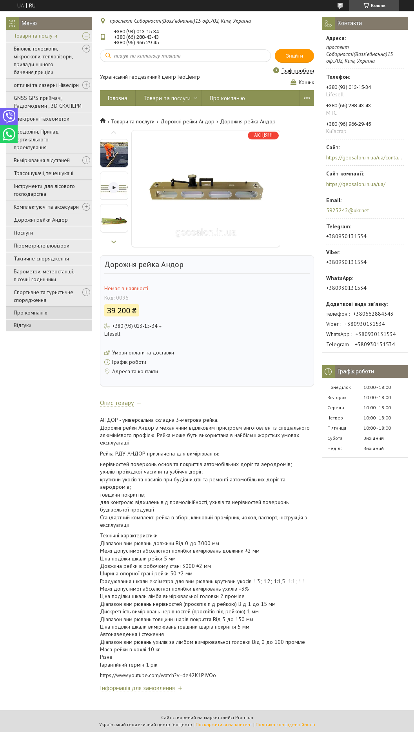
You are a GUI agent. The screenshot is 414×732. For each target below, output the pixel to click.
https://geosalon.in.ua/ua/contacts (364, 157)
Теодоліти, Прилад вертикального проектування (36, 139)
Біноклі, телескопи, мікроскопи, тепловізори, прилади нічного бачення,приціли (43, 60)
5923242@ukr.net (347, 210)
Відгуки (22, 325)
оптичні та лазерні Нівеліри (46, 85)
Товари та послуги (35, 35)
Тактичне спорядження (41, 258)
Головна (117, 98)
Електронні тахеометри (41, 118)
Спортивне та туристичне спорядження (43, 296)
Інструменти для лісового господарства (44, 190)
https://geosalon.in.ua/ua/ (355, 184)
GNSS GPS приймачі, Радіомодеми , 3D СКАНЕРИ (48, 101)
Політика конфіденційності (285, 724)
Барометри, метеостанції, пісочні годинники (44, 275)
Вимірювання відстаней (42, 160)
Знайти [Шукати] (294, 56)
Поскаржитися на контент (224, 724)
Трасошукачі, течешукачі (43, 173)
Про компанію (30, 312)
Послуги (23, 232)
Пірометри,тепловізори (41, 245)
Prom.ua (244, 717)
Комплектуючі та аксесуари (46, 206)
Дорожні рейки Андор (41, 219)
